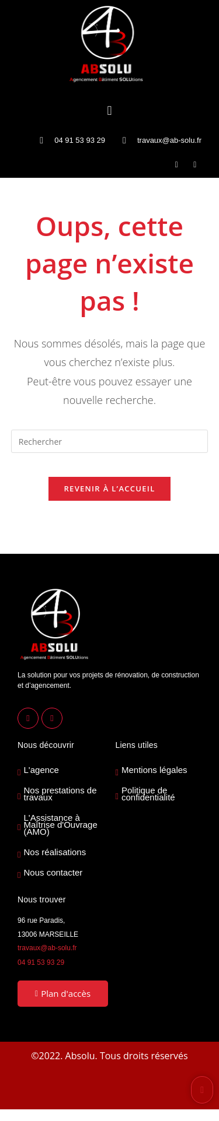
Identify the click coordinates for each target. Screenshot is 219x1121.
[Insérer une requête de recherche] (109, 441)
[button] (109, 110)
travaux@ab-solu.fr (47, 948)
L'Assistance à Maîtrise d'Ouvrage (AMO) (60, 824)
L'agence (40, 770)
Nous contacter (52, 872)
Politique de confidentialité (148, 794)
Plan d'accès (63, 993)
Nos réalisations (54, 852)
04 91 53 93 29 (41, 962)
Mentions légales (154, 770)
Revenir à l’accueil (109, 488)
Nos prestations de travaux (59, 794)
